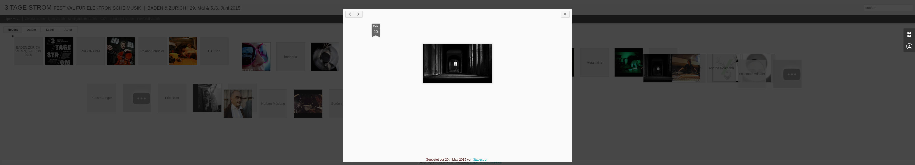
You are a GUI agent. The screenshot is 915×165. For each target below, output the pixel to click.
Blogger (474, 162)
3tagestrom (481, 159)
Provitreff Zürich (148, 19)
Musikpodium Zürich (82, 19)
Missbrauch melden (491, 162)
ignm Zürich (56, 19)
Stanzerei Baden (122, 19)
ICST (103, 19)
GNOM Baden (35, 19)
